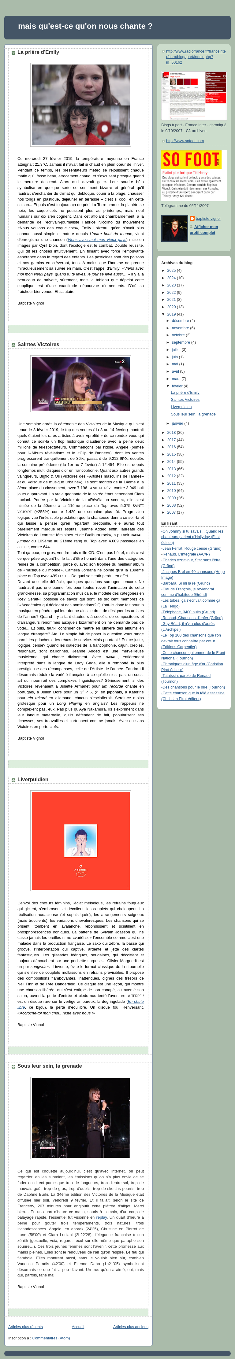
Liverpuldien (32, 779)
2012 (172, 476)
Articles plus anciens (130, 1327)
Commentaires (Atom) (51, 1338)
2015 (172, 454)
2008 (172, 505)
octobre (179, 335)
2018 (172, 432)
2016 (172, 447)
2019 (172, 314)
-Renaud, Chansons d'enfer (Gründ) (192, 618)
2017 (172, 440)
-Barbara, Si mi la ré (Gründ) (185, 583)
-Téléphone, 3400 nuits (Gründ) (188, 612)
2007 (172, 512)
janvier (178, 423)
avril (176, 371)
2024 (172, 278)
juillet (177, 350)
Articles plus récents (25, 1327)
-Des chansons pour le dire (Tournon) (193, 687)
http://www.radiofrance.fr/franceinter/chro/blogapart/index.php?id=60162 (196, 56)
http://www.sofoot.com (185, 141)
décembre (181, 321)
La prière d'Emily (38, 52)
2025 (172, 270)
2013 (172, 469)
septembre (181, 342)
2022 (172, 292)
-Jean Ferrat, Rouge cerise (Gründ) (191, 548)
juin (175, 357)
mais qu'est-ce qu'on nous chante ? (85, 26)
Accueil (78, 1327)
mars (177, 379)
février (178, 386)
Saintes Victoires (38, 344)
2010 (172, 491)
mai (175, 364)
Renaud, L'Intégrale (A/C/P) (186, 554)
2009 (172, 498)
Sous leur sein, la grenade (49, 1066)
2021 (172, 299)
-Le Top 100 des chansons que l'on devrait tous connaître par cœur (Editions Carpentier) (191, 641)
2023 (172, 285)
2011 (172, 483)
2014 (172, 462)
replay (101, 1217)
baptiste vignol (208, 218)
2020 (172, 307)
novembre (181, 328)
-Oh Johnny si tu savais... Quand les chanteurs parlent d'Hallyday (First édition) (192, 537)
